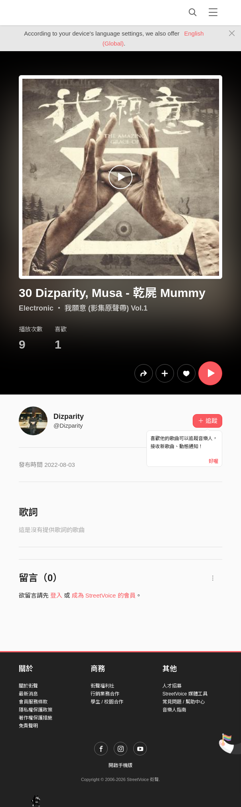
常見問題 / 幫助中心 (183, 702)
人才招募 (172, 686)
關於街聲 (28, 686)
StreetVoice (52, 12)
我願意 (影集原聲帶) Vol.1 (106, 308)
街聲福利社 (103, 686)
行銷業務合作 (105, 694)
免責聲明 (28, 726)
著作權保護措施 (35, 718)
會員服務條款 (33, 702)
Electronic (36, 308)
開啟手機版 (120, 765)
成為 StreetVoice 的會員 (104, 595)
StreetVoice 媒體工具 (184, 694)
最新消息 (28, 694)
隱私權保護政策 (35, 710)
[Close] (232, 33)
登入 (56, 595)
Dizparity (68, 416)
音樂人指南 (174, 710)
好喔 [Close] (213, 461)
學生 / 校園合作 (107, 702)
